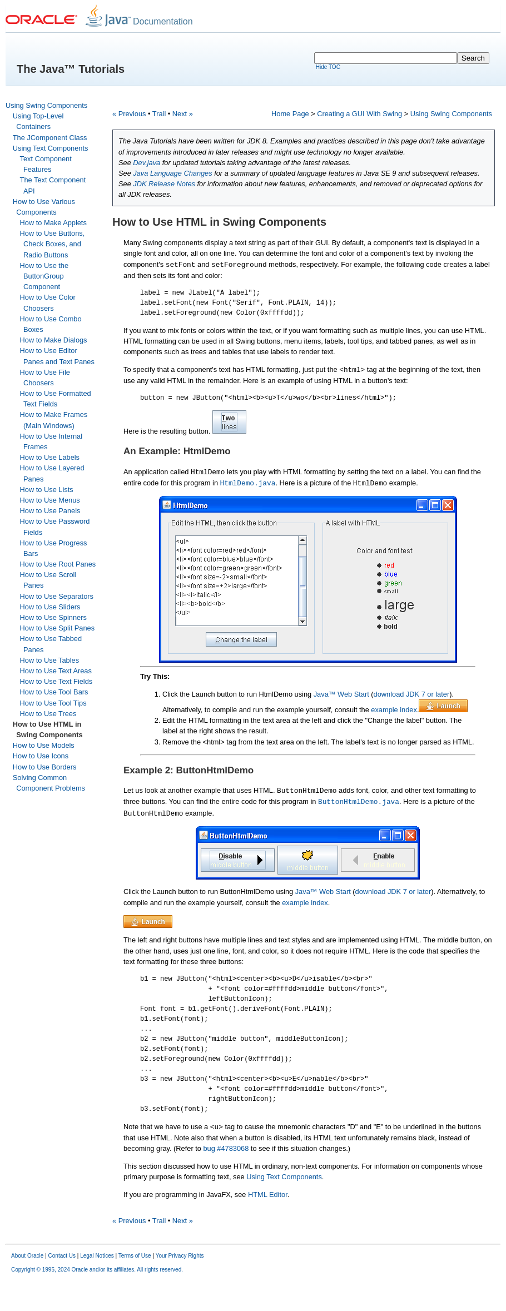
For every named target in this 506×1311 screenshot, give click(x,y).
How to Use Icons (40, 756)
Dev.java (146, 162)
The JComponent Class (50, 137)
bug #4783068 (226, 1148)
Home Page (290, 114)
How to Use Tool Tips (53, 703)
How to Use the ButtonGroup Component (44, 276)
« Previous (129, 114)
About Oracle (27, 1256)
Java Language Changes (172, 173)
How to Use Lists (46, 489)
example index (394, 710)
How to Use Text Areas (56, 671)
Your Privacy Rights (180, 1256)
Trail (159, 114)
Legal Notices (97, 1256)
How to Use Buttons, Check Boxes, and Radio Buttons (52, 244)
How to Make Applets (53, 222)
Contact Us (62, 1256)
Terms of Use (134, 1256)
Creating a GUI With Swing (359, 114)
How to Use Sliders (50, 607)
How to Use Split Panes (57, 628)
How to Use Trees (48, 713)
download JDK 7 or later (412, 694)
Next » (182, 114)
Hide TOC (328, 67)
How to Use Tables (49, 660)
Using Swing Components (46, 105)
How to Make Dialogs (53, 340)
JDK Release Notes (164, 184)
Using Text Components (50, 148)
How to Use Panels (50, 510)
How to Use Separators (56, 596)
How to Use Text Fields (56, 681)
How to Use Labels (50, 457)
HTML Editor (267, 1194)
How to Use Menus (50, 500)
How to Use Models (44, 745)
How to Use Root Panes (58, 564)
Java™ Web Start (342, 694)
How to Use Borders (45, 767)
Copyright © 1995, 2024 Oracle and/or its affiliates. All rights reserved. (97, 1270)
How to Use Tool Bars (54, 692)
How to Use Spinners (53, 617)
